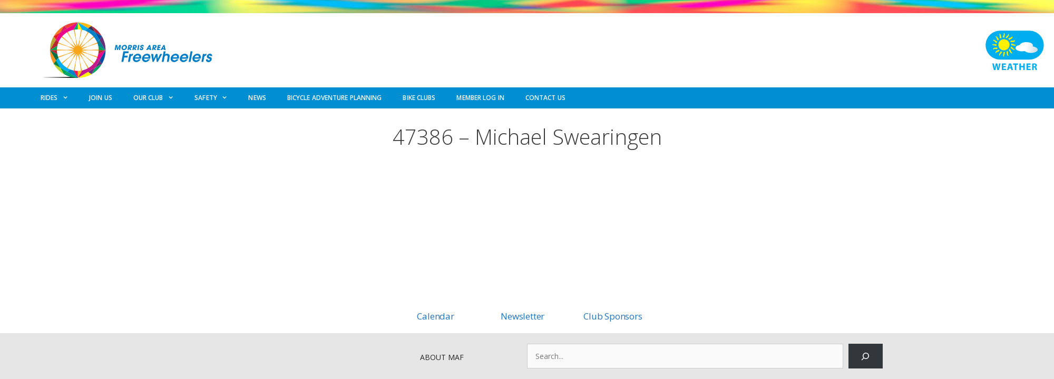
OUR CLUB (158, 97)
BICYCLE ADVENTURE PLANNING (334, 97)
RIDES (60, 97)
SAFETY (216, 97)
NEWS (257, 97)
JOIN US (100, 97)
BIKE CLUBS (419, 97)
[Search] (865, 356)
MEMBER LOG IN (480, 97)
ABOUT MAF (442, 357)
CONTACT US (545, 97)
